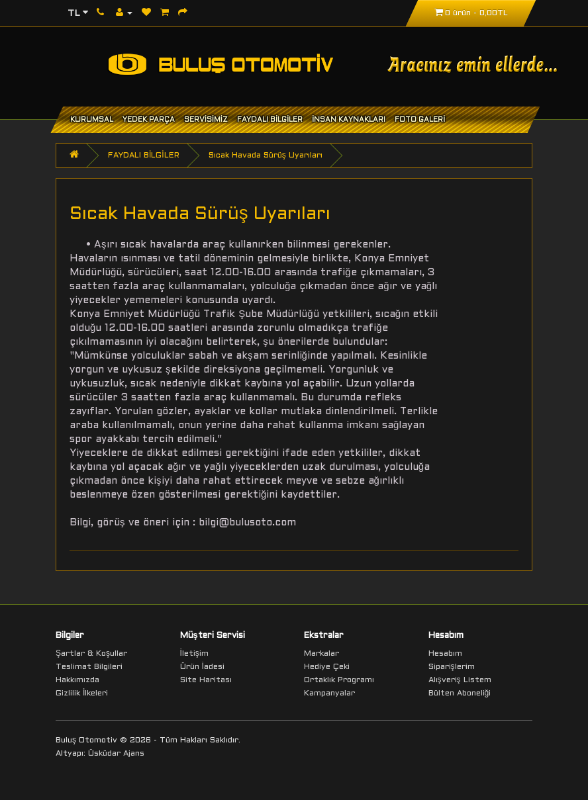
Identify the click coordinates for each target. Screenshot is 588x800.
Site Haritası (206, 680)
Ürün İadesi (202, 667)
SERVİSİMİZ (206, 119)
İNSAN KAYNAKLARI (348, 119)
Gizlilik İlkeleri (82, 693)
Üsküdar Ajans (116, 754)
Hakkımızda (77, 680)
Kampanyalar (329, 693)
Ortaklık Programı (339, 680)
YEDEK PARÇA (148, 119)
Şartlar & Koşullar (91, 654)
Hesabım (445, 654)
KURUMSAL (91, 119)
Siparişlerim (451, 667)
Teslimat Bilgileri (89, 667)
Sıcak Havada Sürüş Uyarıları (265, 155)
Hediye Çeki (327, 667)
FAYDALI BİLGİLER (270, 119)
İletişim (194, 654)
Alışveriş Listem (459, 680)
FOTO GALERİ (420, 119)
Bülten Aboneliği (459, 693)
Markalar (321, 654)
